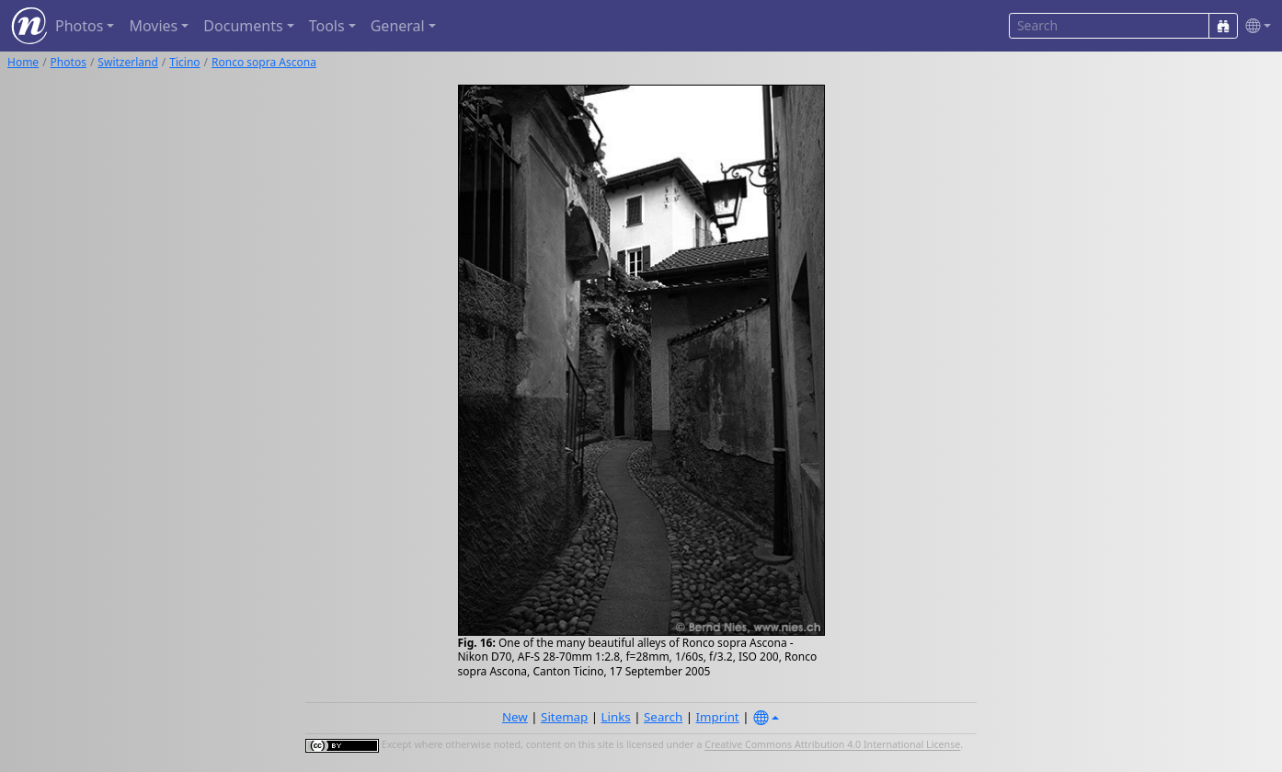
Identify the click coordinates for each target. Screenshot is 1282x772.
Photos (68, 62)
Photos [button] (79, 26)
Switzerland (127, 62)
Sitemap (564, 717)
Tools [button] (327, 26)
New (515, 717)
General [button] (398, 26)
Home (23, 62)
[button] (1254, 26)
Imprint (717, 717)
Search (663, 717)
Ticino (184, 62)
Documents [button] (242, 26)
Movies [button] (153, 26)
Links (616, 717)
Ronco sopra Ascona (264, 62)
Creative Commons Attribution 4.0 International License (832, 745)
